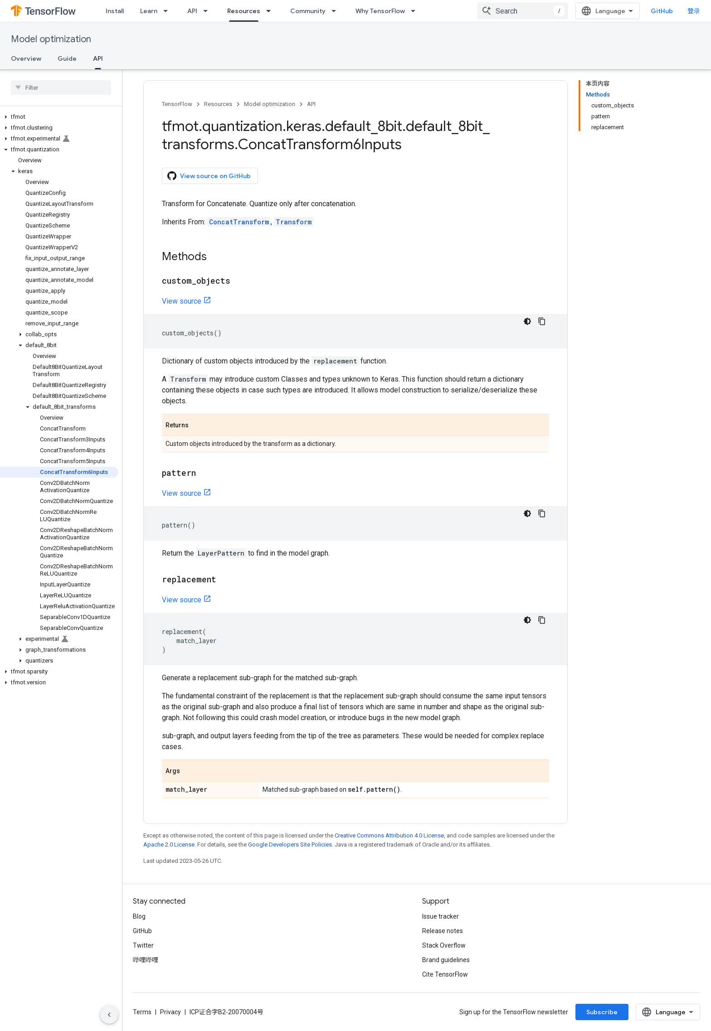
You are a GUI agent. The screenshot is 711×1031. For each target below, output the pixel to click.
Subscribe (602, 1012)
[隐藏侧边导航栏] (109, 1015)
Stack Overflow (444, 945)
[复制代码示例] (542, 321)
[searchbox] (61, 87)
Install (115, 11)
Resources (218, 104)
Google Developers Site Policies (290, 844)
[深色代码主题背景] (527, 321)
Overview (26, 58)
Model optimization (51, 39)
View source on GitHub (209, 175)
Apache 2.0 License (169, 844)
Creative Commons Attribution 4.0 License (389, 835)
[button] (59, 116)
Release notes (442, 930)
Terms (142, 1012)
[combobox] (522, 11)
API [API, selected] (98, 58)
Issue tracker (440, 916)
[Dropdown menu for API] (208, 11)
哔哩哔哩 (145, 959)
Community (308, 11)
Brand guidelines (446, 959)
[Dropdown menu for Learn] (168, 11)
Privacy (170, 1012)
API (192, 11)
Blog (139, 916)
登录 (693, 11)
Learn (148, 11)
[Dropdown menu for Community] (336, 11)
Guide (67, 58)
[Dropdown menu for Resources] (271, 11)
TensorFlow (177, 104)
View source (181, 301)
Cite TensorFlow (445, 974)
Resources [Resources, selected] (243, 11)
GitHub (662, 11)
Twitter (143, 945)
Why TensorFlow (380, 11)
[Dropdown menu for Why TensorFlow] (416, 11)
